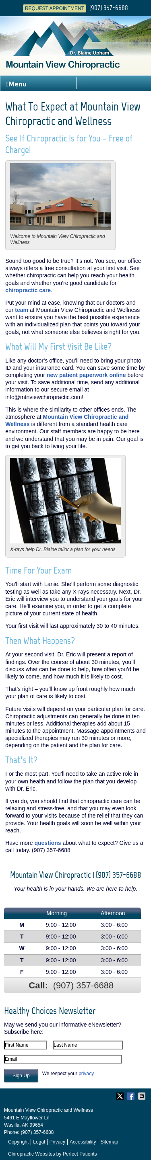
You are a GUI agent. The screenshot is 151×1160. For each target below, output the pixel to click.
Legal (39, 1142)
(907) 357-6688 (108, 7)
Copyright (18, 1142)
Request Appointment (54, 8)
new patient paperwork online (86, 375)
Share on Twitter (120, 1096)
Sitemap (109, 1142)
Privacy (57, 1142)
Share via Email (142, 1096)
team (21, 310)
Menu (16, 84)
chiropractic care (28, 290)
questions (47, 843)
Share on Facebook (131, 1096)
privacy (86, 1073)
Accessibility (83, 1142)
